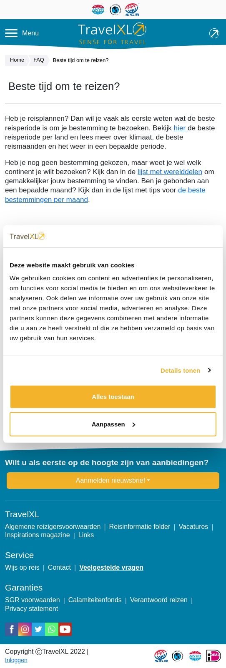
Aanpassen (113, 423)
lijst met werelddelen (170, 171)
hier (181, 128)
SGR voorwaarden (32, 599)
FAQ (40, 60)
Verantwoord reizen (159, 599)
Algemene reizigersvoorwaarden (52, 526)
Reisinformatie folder (140, 526)
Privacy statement (31, 608)
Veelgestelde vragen (111, 567)
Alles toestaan (113, 396)
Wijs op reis (22, 567)
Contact (59, 567)
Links (86, 534)
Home (19, 60)
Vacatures (193, 526)
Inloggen (16, 660)
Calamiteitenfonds (95, 599)
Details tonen (180, 370)
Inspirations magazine (37, 534)
